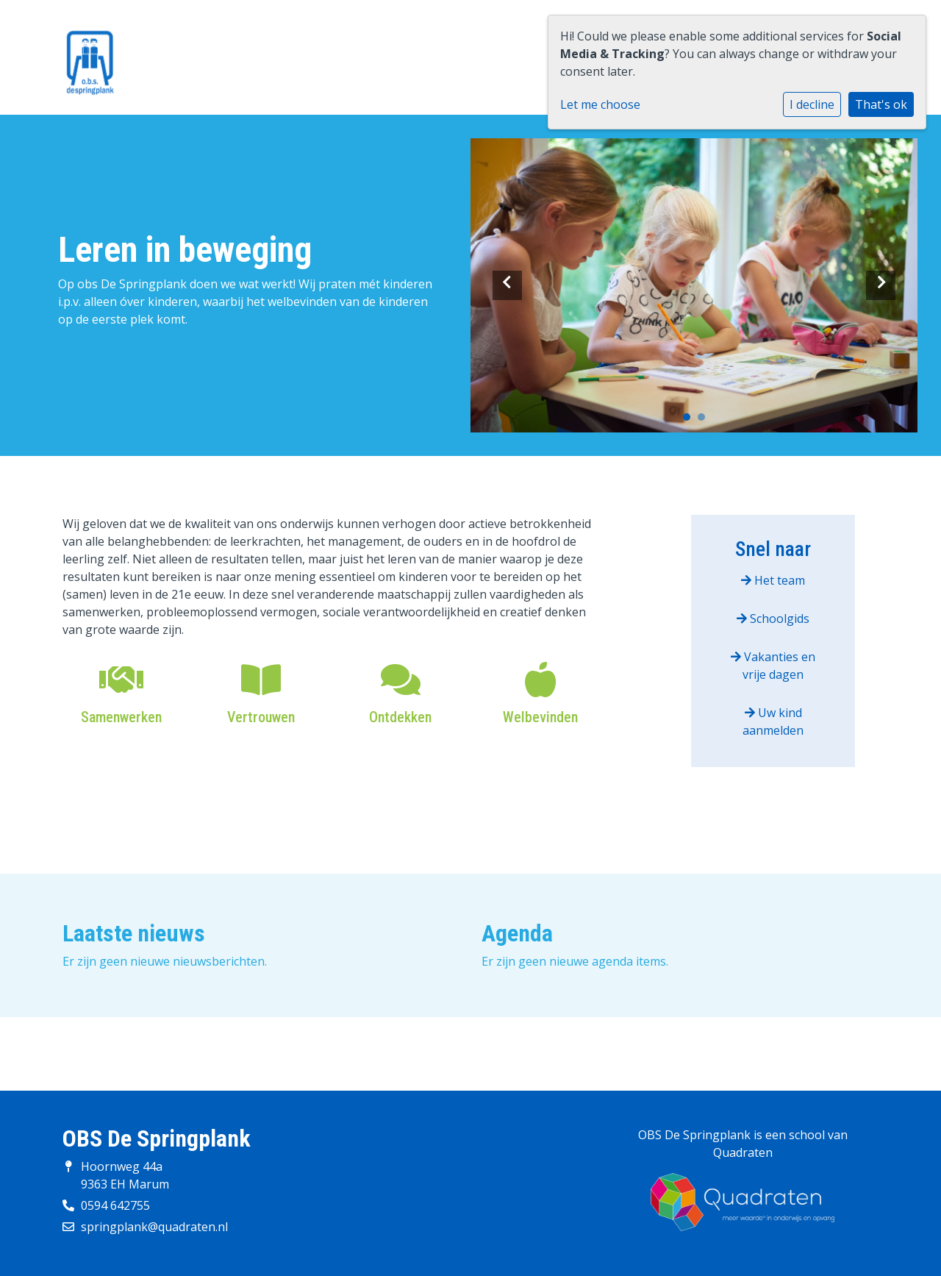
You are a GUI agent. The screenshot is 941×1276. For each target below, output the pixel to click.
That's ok (881, 104)
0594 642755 (115, 1205)
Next (880, 285)
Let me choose (600, 104)
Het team (773, 580)
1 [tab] (690, 420)
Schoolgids (773, 618)
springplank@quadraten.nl (154, 1227)
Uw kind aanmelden (773, 721)
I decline (812, 104)
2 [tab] (705, 420)
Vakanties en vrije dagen (773, 665)
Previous (507, 285)
